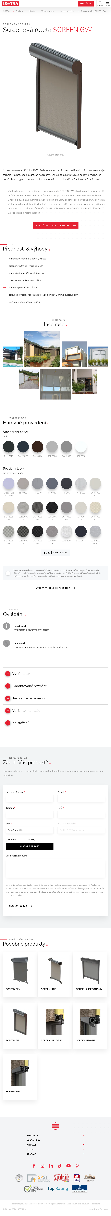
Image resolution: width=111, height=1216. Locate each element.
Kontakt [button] (31, 1156)
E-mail (62, 793)
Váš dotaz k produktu (16, 858)
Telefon (10, 809)
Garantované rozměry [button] (27, 686)
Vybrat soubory (30, 848)
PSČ (61, 809)
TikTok (60, 1168)
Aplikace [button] (31, 1147)
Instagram (42, 1168)
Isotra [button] (30, 1151)
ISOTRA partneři (67, 825)
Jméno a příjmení (15, 793)
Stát (9, 825)
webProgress (102, 1211)
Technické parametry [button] (27, 699)
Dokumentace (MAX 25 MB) (20, 841)
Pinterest (77, 1168)
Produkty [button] (32, 1138)
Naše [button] (33, 1142)
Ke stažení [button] (18, 724)
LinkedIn (51, 1168)
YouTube (68, 1168)
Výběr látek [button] (19, 673)
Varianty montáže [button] (24, 711)
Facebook (34, 1168)
